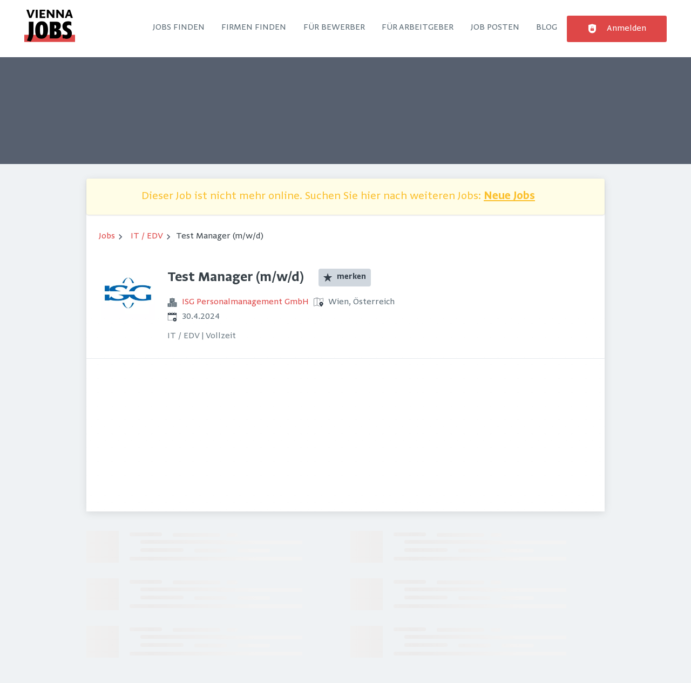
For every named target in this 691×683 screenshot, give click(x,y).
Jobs (107, 236)
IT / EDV (147, 236)
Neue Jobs (509, 196)
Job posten (495, 27)
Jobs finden (179, 27)
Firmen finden (253, 27)
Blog (546, 27)
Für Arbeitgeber (417, 27)
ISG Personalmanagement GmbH (245, 302)
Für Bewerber (334, 27)
